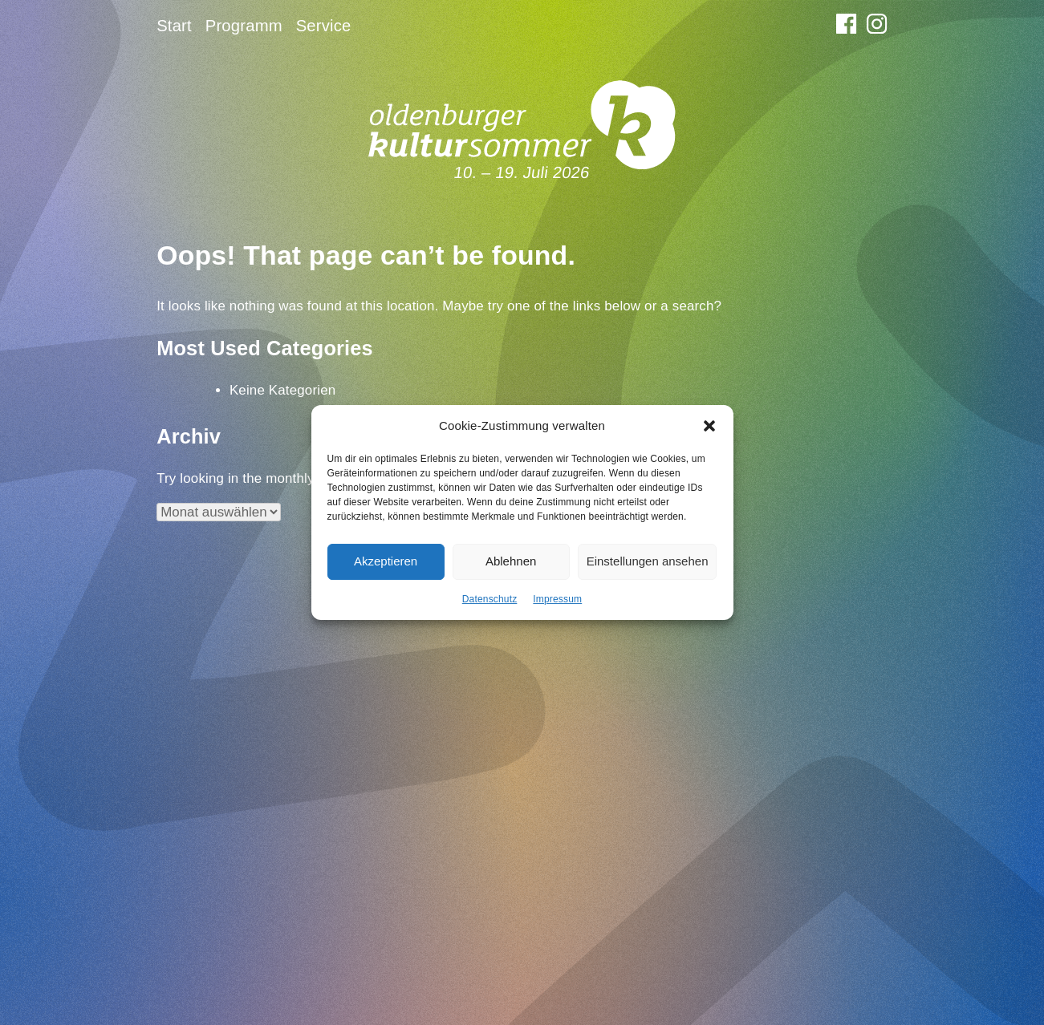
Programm (243, 25)
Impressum (557, 607)
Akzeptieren (385, 569)
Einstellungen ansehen (648, 569)
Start (174, 25)
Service (323, 25)
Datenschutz (490, 607)
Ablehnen (510, 569)
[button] (709, 435)
